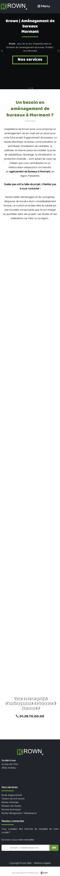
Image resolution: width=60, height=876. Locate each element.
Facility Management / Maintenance (19, 813)
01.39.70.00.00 (30, 716)
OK (54, 847)
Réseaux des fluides (11, 806)
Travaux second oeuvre (13, 798)
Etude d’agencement (12, 795)
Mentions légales (42, 863)
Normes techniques (11, 809)
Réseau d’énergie (10, 802)
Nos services (30, 59)
